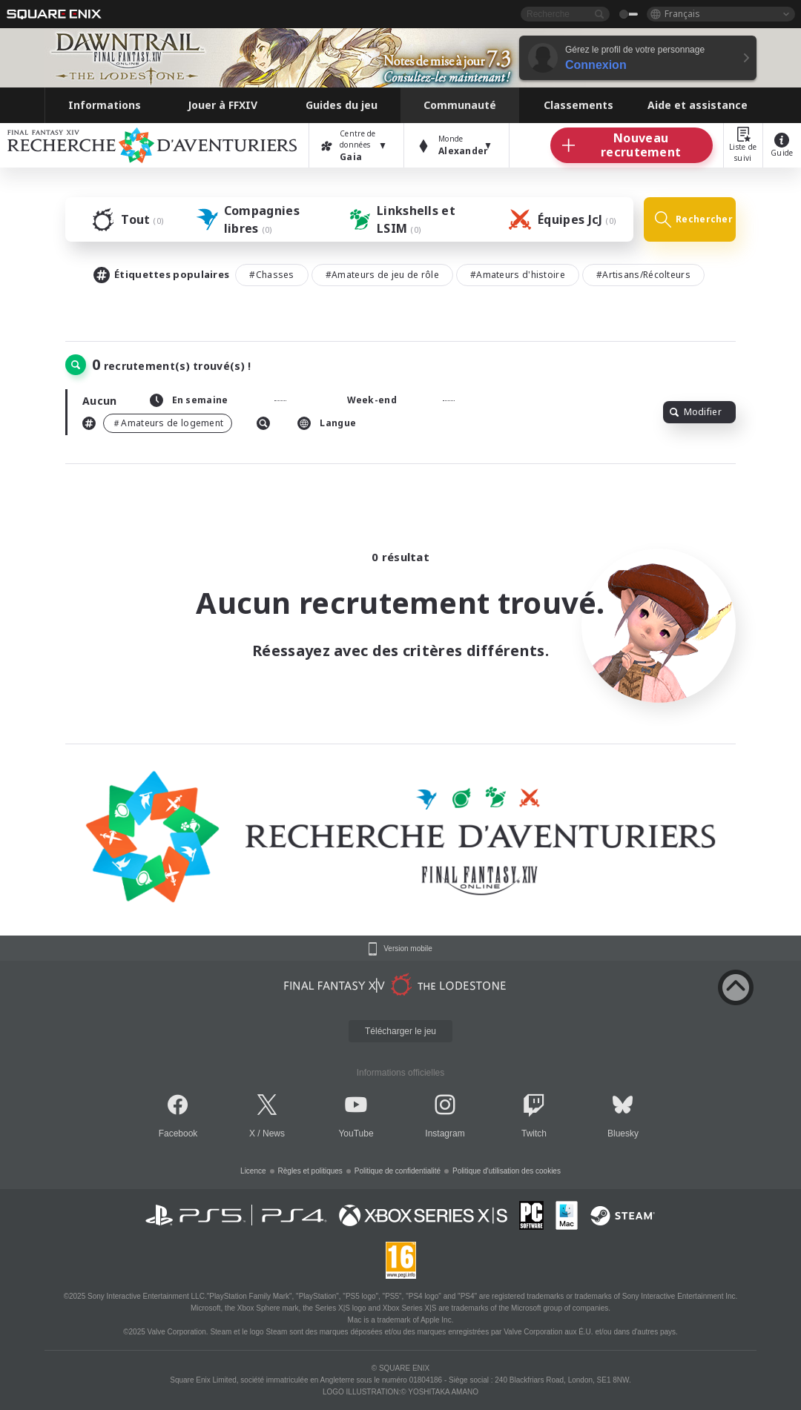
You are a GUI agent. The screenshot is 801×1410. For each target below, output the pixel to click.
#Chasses (271, 274)
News (274, 1133)
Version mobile (407, 949)
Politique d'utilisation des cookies (506, 1171)
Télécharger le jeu (400, 1031)
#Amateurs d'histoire (517, 274)
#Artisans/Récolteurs (643, 274)
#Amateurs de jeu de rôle (382, 274)
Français (682, 13)
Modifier (696, 412)
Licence (253, 1171)
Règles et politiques (310, 1171)
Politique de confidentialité (398, 1171)
